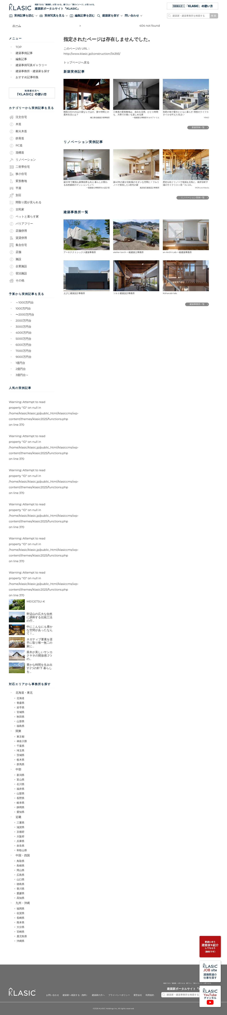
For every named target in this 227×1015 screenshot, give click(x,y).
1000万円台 (23, 308)
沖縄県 (20, 941)
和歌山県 (22, 850)
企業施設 (18, 266)
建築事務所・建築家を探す (33, 71)
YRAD (206, 117)
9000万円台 (24, 357)
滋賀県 (20, 827)
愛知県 (20, 812)
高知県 (20, 898)
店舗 (15, 252)
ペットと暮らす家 (24, 216)
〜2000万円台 (25, 314)
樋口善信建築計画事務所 (100, 117)
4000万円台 (24, 333)
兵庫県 (20, 841)
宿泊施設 (18, 273)
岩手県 (20, 707)
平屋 (15, 188)
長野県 (20, 798)
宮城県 (20, 712)
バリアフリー (21, 224)
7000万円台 (23, 351)
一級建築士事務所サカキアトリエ (145, 117)
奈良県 (20, 845)
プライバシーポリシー (119, 995)
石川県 (20, 784)
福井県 (20, 788)
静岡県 (20, 807)
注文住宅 (18, 117)
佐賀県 (20, 913)
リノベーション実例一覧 (193, 197)
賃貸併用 (18, 238)
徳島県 (20, 884)
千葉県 (20, 745)
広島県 (20, 874)
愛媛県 (20, 893)
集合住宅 (18, 245)
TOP (19, 47)
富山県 (20, 779)
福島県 (20, 726)
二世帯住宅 (19, 167)
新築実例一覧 (198, 127)
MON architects (202, 188)
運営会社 (138, 995)
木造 (15, 124)
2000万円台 (23, 320)
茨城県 (20, 755)
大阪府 (20, 836)
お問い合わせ (52, 995)
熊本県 (20, 922)
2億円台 (21, 369)
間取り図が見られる (25, 202)
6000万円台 (24, 345)
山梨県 (20, 793)
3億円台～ (22, 375)
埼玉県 (20, 750)
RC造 (16, 145)
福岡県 (20, 908)
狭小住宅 (18, 174)
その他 (16, 280)
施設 (15, 259)
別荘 (15, 195)
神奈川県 (22, 741)
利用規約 (150, 995)
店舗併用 (18, 231)
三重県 (20, 822)
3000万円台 (23, 327)
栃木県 (20, 759)
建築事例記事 (24, 53)
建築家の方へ (98, 995)
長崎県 (20, 917)
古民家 (16, 209)
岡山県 (20, 870)
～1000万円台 (25, 302)
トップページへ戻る (76, 62)
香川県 (20, 888)
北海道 (20, 698)
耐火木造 (18, 131)
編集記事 (21, 59)
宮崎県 (20, 931)
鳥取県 (20, 861)
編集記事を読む (82, 15)
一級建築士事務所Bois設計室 (98, 188)
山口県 (20, 879)
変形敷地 (18, 181)
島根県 (20, 865)
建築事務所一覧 (197, 304)
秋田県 (20, 716)
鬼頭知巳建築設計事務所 (149, 188)
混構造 (16, 152)
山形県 (20, 721)
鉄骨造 (16, 138)
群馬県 (20, 764)
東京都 (20, 736)
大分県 (20, 927)
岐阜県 (20, 802)
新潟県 (20, 775)
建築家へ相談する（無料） (75, 995)
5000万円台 (23, 339)
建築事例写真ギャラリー (31, 65)
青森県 (20, 702)
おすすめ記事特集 (27, 77)
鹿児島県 (22, 936)
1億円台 (20, 363)
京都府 (20, 831)
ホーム (16, 26)
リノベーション (22, 160)
